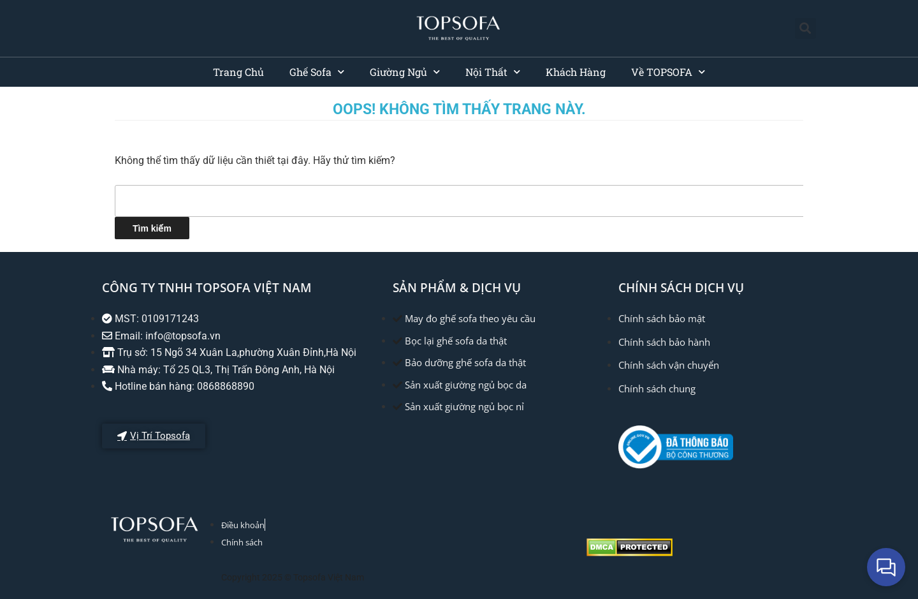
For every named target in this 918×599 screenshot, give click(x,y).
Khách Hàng (576, 71)
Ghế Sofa (316, 72)
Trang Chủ (238, 71)
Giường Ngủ (405, 72)
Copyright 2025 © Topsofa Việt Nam (292, 577)
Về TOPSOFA (668, 72)
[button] (805, 28)
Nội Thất (492, 72)
